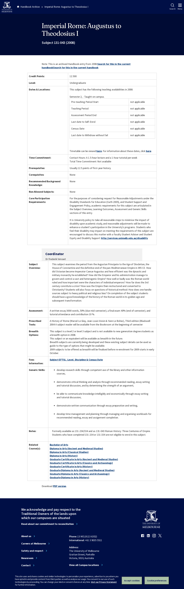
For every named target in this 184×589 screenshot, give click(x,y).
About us (26, 536)
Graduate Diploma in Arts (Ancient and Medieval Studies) (82, 470)
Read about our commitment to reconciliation (47, 524)
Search (172, 6)
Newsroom (27, 558)
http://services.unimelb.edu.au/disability (124, 238)
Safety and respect (32, 550)
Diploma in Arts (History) (64, 455)
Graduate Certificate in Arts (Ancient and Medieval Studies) (84, 459)
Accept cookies (132, 580)
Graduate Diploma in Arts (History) (69, 477)
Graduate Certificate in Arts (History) (71, 466)
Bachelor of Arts (59, 444)
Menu (180, 6)
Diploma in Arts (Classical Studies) (69, 452)
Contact (26, 565)
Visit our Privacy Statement (104, 582)
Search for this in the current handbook (75, 67)
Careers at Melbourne (33, 543)
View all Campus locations (84, 565)
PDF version (59, 486)
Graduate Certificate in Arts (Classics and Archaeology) (81, 463)
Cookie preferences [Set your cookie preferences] (156, 580)
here (99, 151)
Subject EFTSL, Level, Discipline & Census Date (76, 359)
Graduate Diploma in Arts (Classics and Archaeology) (80, 474)
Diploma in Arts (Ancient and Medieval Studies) (76, 448)
